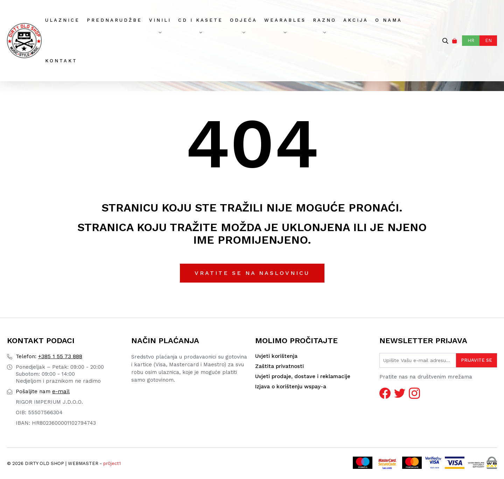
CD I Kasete (200, 20)
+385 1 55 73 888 (49, 356)
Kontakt (61, 60)
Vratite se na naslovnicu (252, 273)
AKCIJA (355, 20)
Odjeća (243, 20)
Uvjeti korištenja (276, 356)
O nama (388, 20)
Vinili (160, 20)
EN (488, 40)
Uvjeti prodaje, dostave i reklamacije (302, 376)
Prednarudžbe (114, 20)
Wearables (285, 20)
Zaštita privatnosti (279, 366)
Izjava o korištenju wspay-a (290, 386)
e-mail (43, 391)
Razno (324, 20)
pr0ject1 (112, 463)
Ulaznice (62, 20)
